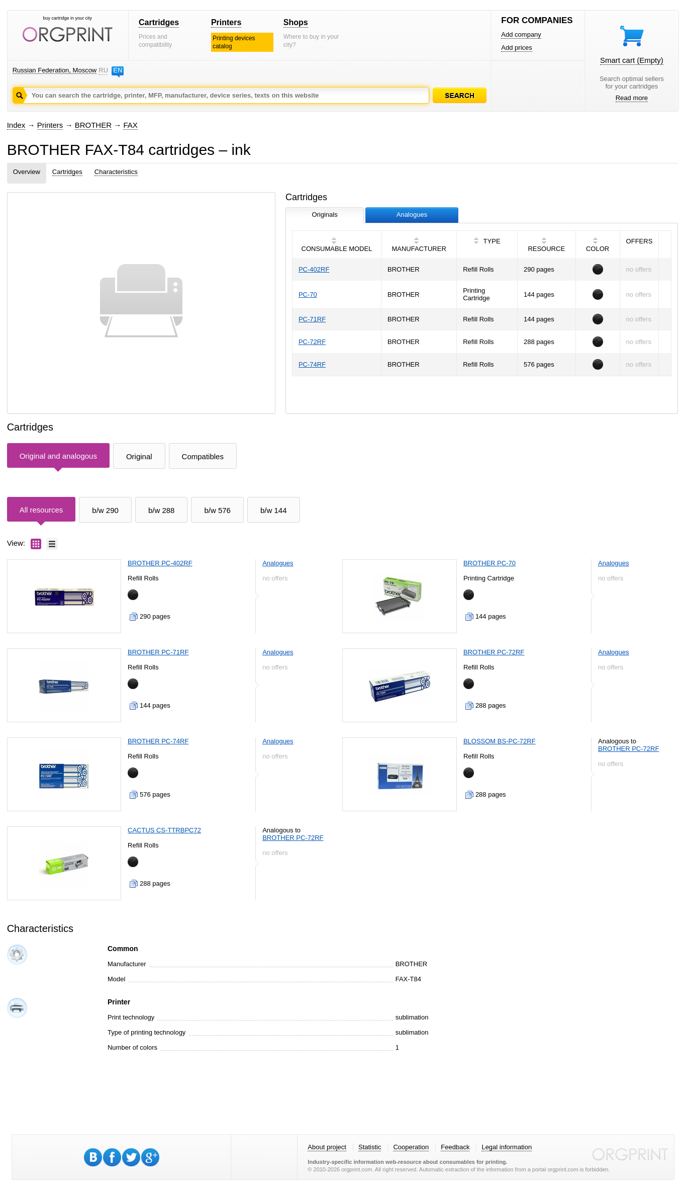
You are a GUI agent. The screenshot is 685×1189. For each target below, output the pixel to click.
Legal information (506, 1147)
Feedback (455, 1147)
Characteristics (116, 172)
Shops (295, 22)
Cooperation (411, 1147)
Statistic (369, 1147)
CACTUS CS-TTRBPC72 (164, 830)
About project (327, 1147)
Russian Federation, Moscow (55, 70)
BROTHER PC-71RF (158, 652)
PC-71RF (312, 319)
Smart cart (631, 60)
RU (103, 70)
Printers (226, 22)
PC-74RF (312, 364)
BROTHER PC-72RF (493, 652)
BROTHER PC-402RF (160, 563)
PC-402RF (314, 269)
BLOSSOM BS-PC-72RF (499, 741)
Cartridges (159, 22)
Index (16, 125)
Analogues (277, 563)
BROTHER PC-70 (489, 563)
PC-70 (308, 294)
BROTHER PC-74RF (158, 741)
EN (117, 70)
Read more (632, 98)
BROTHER (93, 125)
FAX (130, 125)
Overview (26, 172)
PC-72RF (312, 342)
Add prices (516, 47)
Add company (521, 34)
